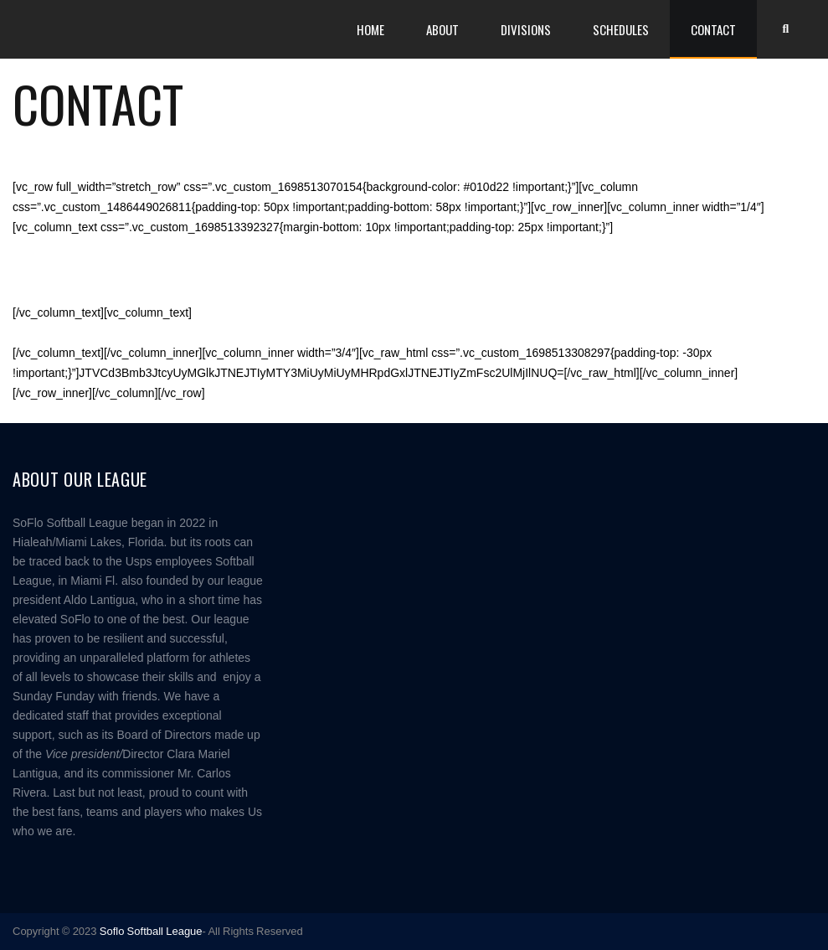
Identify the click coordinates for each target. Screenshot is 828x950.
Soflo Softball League (151, 931)
